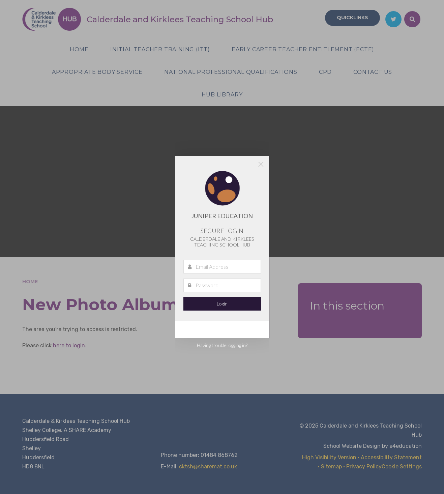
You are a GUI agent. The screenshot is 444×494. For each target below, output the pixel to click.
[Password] (222, 285)
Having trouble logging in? (222, 345)
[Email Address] (222, 266)
